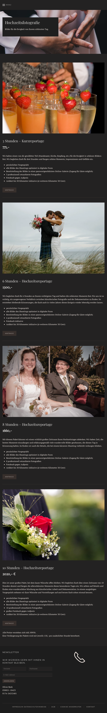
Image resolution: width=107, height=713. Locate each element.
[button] (6, 5)
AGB (53, 707)
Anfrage (9, 190)
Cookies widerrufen (70, 707)
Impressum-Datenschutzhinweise (29, 707)
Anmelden (9, 681)
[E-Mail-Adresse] (27, 675)
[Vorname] (14, 668)
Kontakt (90, 707)
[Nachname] (40, 668)
